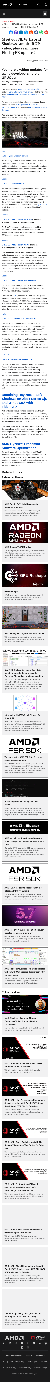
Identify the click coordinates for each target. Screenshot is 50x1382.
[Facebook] (28, 1343)
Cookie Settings (41, 1368)
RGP (14, 296)
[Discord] (34, 1343)
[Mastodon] (46, 1343)
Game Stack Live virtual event (20, 92)
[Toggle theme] (46, 4)
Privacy (29, 1355)
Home (4, 21)
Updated (5, 179)
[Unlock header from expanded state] (45, 13)
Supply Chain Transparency (13, 1362)
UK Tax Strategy (9, 1368)
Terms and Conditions (14, 1355)
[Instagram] (16, 1343)
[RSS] (22, 1347)
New (3, 151)
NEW (4, 314)
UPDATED (6, 355)
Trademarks (40, 1355)
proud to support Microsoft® (28, 89)
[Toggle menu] (4, 13)
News (12, 21)
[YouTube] (22, 1343)
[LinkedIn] (4, 1343)
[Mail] (28, 1347)
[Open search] (38, 4)
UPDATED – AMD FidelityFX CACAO (17, 220)
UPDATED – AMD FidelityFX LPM (15, 245)
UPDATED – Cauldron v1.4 (13, 184)
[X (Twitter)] (10, 1343)
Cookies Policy (25, 1368)
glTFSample (42, 205)
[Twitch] (40, 1343)
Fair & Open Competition (37, 1362)
